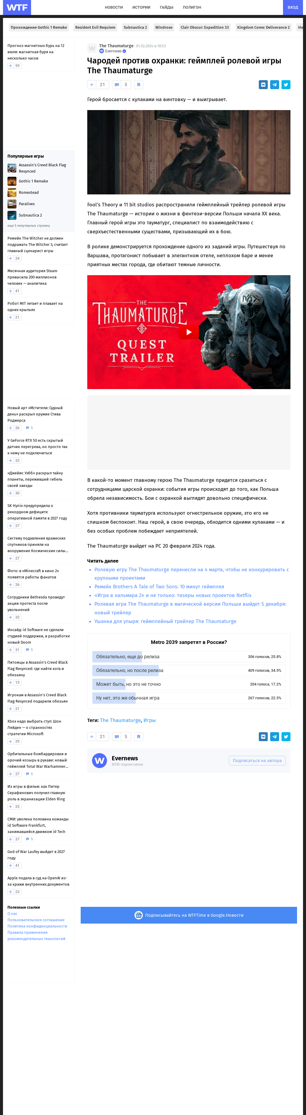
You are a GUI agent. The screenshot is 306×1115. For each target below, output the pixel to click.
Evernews (125, 758)
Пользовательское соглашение (36, 920)
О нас (12, 913)
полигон (192, 7)
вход (293, 7)
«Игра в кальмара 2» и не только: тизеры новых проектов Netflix (172, 595)
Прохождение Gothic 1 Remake (39, 27)
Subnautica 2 (135, 27)
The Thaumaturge (116, 45)
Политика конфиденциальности (37, 926)
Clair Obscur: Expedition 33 (205, 27)
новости (114, 7)
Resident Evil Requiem (95, 27)
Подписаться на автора (257, 760)
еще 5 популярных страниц (28, 226)
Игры (149, 720)
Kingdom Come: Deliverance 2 (263, 27)
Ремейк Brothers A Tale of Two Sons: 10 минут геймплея (159, 587)
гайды (166, 7)
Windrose (163, 27)
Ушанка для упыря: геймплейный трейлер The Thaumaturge (165, 621)
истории (141, 7)
